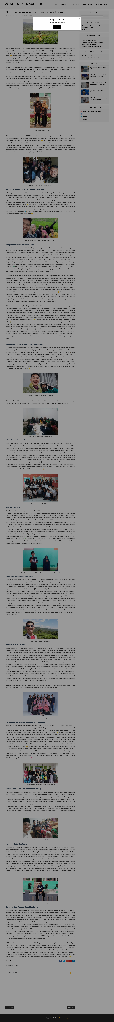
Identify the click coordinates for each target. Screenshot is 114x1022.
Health (98, 4)
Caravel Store (87, 4)
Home (56, 4)
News (106, 4)
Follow (57, 27)
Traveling (74, 4)
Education (63, 4)
